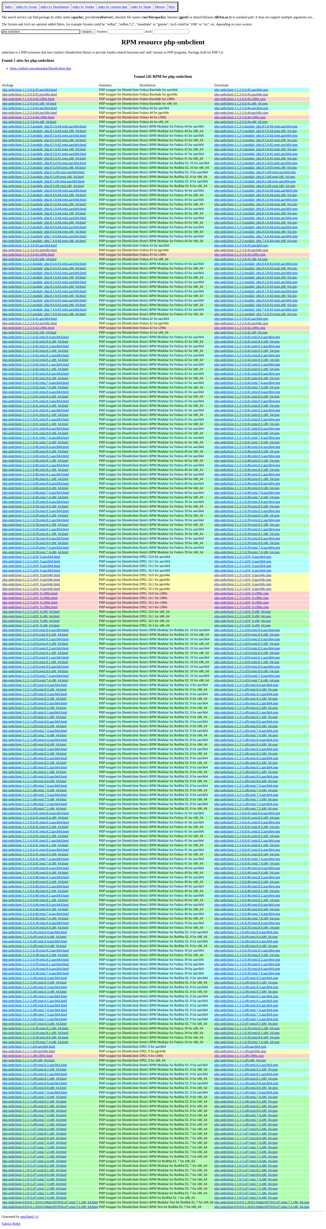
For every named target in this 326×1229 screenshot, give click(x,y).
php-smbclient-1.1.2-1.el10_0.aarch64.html (31, 557)
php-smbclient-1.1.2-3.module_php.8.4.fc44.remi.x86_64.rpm (255, 195)
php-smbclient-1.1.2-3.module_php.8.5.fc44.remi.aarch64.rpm (256, 126)
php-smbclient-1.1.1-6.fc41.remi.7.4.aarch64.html (35, 859)
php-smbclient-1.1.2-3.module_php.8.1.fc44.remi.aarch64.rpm (256, 218)
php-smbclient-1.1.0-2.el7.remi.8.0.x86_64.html (34, 1175)
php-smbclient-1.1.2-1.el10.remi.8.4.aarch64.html (35, 630)
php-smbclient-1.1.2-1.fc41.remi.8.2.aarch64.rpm (247, 410)
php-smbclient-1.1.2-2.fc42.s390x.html (28, 328)
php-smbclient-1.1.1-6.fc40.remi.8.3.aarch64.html (35, 877)
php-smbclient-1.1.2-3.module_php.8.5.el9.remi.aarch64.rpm (255, 172)
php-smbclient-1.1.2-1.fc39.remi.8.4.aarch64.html (35, 502)
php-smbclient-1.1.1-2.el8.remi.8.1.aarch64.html (34, 1001)
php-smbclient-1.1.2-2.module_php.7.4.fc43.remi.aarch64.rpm (256, 309)
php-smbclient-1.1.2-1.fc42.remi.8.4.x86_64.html (35, 341)
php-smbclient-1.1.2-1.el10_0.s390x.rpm (241, 593)
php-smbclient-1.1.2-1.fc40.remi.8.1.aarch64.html (35, 474)
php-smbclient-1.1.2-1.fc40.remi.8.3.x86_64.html (35, 460)
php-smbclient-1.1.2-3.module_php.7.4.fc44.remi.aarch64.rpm (256, 236)
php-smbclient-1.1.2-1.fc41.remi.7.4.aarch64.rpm (247, 437)
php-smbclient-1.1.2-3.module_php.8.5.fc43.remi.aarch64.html (44, 135)
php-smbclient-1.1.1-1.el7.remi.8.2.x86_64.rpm (246, 1129)
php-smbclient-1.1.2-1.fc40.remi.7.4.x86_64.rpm (247, 497)
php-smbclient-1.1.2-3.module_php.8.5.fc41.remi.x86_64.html (44, 158)
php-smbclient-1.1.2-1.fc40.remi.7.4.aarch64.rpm (247, 492)
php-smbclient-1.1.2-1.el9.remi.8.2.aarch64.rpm (246, 703)
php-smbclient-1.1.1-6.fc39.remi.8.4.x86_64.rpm (247, 927)
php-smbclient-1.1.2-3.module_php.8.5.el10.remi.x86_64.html (43, 167)
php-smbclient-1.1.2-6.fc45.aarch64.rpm (241, 90)
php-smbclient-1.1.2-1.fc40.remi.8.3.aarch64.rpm (247, 456)
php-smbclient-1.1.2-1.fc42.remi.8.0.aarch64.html (35, 373)
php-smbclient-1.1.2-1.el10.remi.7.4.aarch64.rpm (247, 676)
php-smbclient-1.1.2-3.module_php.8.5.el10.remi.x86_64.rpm (255, 167)
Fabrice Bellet (11, 1223)
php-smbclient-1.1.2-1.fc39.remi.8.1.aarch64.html (35, 529)
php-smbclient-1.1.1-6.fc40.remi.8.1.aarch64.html (35, 895)
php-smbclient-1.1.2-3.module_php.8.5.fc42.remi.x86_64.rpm (255, 149)
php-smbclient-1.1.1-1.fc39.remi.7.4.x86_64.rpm (247, 1042)
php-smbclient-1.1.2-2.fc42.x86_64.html (29, 332)
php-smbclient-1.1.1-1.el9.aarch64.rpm (240, 1046)
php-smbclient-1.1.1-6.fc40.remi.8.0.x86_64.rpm (247, 909)
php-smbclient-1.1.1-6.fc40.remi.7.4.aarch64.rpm (247, 914)
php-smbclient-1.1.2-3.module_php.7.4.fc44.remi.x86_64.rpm (255, 241)
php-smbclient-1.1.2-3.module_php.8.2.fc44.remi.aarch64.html (44, 209)
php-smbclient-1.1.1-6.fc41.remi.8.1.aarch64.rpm (247, 840)
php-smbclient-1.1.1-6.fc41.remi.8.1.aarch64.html (35, 840)
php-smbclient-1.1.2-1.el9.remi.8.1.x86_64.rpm (246, 717)
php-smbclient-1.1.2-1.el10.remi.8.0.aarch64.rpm (247, 666)
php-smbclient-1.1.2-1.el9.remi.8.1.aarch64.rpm (246, 712)
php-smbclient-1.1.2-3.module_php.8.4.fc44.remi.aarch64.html (44, 190)
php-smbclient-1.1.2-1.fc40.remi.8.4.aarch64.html (35, 447)
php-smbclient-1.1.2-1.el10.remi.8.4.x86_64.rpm (246, 634)
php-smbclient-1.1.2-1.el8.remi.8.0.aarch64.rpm (246, 776)
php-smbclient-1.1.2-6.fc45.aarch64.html (29, 90)
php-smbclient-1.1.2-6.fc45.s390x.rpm (240, 99)
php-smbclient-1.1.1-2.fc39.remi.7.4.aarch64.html (35, 973)
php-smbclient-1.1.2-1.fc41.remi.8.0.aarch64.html (35, 428)
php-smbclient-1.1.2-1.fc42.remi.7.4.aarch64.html (35, 383)
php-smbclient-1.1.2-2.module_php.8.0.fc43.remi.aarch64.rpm (256, 300)
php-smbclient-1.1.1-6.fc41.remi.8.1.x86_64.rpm (247, 845)
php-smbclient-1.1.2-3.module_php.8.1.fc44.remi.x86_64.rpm (255, 222)
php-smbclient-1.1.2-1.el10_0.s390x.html (29, 593)
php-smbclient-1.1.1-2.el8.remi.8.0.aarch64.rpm (246, 1005)
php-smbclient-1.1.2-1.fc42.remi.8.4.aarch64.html (35, 337)
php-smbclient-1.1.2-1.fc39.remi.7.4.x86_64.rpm (247, 552)
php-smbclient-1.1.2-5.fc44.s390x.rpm (240, 117)
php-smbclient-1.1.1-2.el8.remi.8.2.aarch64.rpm (246, 996)
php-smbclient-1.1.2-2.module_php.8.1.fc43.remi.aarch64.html (44, 291)
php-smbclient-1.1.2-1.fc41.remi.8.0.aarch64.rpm (247, 428)
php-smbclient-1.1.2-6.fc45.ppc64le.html (29, 94)
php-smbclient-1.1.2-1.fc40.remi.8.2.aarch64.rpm (247, 465)
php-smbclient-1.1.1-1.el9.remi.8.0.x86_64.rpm (246, 1088)
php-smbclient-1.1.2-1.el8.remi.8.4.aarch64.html (34, 740)
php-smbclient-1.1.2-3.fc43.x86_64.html (29, 259)
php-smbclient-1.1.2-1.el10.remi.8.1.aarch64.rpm (247, 657)
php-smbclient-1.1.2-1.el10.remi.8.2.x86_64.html (35, 653)
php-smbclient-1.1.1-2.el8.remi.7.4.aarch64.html (34, 1010)
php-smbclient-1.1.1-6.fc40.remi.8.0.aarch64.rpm (247, 904)
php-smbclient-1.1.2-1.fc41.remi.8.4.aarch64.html (35, 392)
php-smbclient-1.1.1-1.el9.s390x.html (27, 1056)
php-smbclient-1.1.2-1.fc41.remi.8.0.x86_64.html (35, 433)
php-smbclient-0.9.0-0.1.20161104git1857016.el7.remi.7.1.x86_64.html (50, 1202)
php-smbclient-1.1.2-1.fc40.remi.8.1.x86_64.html (35, 479)
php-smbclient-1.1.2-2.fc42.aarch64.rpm (241, 318)
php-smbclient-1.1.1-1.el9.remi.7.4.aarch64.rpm (246, 1092)
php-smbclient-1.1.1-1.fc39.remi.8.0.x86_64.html (35, 1037)
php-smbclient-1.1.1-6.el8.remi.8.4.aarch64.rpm (246, 941)
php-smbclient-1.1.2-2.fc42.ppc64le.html (29, 323)
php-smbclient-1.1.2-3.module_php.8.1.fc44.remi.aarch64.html (44, 218)
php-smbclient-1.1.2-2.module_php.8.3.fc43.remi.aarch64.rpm (256, 273)
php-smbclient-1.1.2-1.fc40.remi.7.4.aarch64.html (35, 492)
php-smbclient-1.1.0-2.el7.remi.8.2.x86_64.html (34, 1165)
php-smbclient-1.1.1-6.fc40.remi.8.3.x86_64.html (35, 882)
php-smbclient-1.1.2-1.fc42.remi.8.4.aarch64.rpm (247, 337)
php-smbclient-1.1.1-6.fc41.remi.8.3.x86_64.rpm (247, 827)
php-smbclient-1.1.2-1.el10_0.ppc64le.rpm (242, 575)
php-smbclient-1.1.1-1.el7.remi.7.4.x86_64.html (34, 1143)
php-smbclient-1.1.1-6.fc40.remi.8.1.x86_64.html (35, 900)
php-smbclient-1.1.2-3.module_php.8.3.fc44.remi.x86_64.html (44, 204)
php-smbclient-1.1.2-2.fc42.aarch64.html (29, 318)
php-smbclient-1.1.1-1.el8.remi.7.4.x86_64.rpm (246, 1115)
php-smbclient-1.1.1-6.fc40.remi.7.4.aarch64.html (35, 914)
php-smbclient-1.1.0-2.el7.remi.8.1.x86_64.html (34, 1170)
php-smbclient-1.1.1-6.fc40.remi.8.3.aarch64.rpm (247, 877)
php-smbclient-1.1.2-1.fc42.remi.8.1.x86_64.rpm (247, 369)
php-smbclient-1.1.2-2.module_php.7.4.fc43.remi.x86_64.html (44, 314)
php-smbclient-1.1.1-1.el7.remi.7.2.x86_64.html (34, 1152)
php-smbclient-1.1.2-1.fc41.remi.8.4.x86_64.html (35, 396)
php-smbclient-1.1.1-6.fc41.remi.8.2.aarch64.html (35, 831)
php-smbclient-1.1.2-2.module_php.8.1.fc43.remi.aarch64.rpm (256, 291)
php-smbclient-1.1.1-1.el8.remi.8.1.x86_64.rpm (246, 1106)
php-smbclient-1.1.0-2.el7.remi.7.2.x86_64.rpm (246, 1188)
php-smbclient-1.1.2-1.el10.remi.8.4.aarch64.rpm (247, 630)
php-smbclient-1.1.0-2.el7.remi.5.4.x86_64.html (34, 1197)
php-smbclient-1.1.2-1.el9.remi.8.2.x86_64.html (34, 708)
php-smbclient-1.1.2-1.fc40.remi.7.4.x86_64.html (35, 497)
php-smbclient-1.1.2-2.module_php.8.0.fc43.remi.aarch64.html (44, 300)
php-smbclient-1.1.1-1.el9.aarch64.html (28, 1046)
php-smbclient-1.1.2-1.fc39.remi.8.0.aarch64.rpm (247, 538)
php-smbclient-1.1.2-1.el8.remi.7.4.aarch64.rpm (246, 785)
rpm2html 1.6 (29, 1216)
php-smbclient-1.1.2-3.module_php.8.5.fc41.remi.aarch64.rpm (256, 154)
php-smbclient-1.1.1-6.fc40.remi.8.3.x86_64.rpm (247, 882)
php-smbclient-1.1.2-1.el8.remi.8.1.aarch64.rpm (246, 767)
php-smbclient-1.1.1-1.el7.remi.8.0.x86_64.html (34, 1138)
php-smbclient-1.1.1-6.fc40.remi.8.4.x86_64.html (35, 872)
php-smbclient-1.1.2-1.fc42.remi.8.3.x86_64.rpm (247, 351)
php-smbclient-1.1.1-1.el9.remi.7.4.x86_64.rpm (246, 1097)
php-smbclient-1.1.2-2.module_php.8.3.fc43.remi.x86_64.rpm (255, 277)
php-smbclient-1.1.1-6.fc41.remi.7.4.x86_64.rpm (247, 863)
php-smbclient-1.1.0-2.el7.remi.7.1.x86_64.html (34, 1193)
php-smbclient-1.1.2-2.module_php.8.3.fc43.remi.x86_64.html (44, 277)
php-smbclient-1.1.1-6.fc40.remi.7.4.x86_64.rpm (247, 918)
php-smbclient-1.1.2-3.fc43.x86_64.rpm (241, 259)
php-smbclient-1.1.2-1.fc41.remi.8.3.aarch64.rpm (247, 401)
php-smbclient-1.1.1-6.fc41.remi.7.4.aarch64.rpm (247, 859)
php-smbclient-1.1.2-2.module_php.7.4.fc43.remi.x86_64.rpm (255, 314)
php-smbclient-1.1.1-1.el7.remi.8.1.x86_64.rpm (246, 1133)
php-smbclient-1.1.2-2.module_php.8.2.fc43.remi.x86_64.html (44, 286)
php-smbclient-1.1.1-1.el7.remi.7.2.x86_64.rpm (246, 1152)
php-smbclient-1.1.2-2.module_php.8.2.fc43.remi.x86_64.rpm (255, 286)
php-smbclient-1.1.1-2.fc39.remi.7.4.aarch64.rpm (247, 973)
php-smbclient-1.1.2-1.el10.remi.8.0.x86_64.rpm (246, 671)
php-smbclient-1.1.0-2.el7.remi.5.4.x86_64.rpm (246, 1197)
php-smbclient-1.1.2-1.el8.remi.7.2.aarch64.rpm (246, 804)
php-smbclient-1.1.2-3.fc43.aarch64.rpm (241, 245)
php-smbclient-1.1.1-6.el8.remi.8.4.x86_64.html (34, 946)
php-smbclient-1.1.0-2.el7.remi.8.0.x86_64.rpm (246, 1175)
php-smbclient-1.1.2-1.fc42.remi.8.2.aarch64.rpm (247, 355)
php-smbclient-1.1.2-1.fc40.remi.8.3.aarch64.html (35, 456)
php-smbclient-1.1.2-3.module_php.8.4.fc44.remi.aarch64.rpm (256, 190)
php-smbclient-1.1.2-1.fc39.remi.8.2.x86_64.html (35, 524)
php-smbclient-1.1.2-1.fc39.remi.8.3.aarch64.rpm (247, 511)
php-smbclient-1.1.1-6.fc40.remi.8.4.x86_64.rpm (247, 872)
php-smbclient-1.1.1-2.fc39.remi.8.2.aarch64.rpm (247, 959)
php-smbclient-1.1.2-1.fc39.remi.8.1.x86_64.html (35, 534)
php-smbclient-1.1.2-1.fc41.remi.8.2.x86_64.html (35, 415)
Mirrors (160, 7)
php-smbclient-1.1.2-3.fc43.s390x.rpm (240, 254)
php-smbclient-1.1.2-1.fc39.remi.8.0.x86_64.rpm (247, 543)
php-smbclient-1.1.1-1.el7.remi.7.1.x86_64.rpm (246, 1156)
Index (8, 7)
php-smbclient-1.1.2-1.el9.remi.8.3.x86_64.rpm (246, 698)
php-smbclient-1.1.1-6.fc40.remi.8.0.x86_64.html (35, 909)
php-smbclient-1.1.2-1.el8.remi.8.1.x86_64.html (34, 772)
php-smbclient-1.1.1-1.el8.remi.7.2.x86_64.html (34, 1124)
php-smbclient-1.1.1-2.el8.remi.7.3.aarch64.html (34, 1014)
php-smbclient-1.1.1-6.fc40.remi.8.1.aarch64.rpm (247, 895)
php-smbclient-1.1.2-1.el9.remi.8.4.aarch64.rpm (246, 685)
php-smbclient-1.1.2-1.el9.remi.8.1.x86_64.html (34, 717)
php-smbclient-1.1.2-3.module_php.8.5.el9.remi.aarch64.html (43, 172)
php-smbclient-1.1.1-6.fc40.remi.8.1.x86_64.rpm (247, 900)
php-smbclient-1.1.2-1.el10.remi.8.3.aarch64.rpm (247, 639)
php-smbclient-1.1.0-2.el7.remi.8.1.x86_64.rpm (246, 1170)
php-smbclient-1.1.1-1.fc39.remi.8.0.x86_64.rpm (247, 1037)
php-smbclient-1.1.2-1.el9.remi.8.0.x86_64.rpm (246, 726)
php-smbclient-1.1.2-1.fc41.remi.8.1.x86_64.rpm (247, 424)
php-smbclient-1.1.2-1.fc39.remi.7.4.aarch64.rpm (247, 547)
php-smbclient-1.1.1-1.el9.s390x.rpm (239, 1056)
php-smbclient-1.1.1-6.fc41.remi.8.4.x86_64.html (35, 817)
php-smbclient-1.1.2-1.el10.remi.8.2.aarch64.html (35, 648)
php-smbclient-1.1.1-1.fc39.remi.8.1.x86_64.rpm (247, 1033)
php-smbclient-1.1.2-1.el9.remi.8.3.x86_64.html (34, 698)
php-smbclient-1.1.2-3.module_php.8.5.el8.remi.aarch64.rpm (255, 181)
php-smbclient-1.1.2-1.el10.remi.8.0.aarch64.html (35, 666)
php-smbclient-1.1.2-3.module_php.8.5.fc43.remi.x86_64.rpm (255, 140)
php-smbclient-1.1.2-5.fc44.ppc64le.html (29, 112)
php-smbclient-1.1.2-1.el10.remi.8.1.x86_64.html (35, 662)
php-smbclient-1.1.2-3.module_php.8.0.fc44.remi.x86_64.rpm (255, 231)
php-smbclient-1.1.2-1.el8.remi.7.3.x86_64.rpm (246, 799)
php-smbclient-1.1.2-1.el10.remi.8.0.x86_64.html (35, 671)
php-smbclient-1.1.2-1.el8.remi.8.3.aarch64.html (34, 749)
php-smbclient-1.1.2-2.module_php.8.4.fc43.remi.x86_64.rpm (255, 268)
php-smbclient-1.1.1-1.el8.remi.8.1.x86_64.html (34, 1106)
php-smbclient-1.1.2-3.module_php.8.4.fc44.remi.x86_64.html (44, 195)
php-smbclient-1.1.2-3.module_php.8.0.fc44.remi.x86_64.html (44, 231)
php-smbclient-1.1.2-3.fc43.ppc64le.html (29, 250)
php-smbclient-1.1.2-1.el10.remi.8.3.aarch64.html (35, 639)
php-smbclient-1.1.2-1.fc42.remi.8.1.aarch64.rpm (247, 364)
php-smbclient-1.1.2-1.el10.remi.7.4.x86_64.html (35, 680)
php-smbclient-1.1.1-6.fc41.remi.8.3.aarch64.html (35, 822)
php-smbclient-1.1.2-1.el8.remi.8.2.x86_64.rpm (246, 763)
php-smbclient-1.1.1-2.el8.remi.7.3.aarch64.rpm (246, 1014)
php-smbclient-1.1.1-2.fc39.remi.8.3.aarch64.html (35, 950)
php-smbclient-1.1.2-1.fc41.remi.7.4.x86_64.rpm (247, 442)
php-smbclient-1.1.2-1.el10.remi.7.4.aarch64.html (35, 676)
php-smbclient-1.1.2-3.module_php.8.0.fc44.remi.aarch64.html (44, 227)
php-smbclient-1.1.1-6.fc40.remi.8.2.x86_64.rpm (247, 891)
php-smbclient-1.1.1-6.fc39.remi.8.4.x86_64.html (35, 927)
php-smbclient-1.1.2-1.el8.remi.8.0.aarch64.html (34, 776)
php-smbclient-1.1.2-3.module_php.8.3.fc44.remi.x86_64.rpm (255, 204)
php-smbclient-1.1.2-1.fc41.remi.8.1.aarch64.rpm (247, 419)
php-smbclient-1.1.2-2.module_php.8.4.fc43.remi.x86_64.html (44, 268)
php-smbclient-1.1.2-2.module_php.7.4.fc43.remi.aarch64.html (44, 309)
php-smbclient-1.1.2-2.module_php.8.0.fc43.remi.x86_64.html (44, 305)
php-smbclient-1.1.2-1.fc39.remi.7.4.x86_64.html (35, 552)
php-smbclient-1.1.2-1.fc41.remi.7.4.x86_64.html (35, 442)
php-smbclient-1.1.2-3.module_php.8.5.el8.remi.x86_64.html (43, 186)
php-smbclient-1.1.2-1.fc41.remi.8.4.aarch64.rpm (247, 392)
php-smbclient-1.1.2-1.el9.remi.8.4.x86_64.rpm (246, 689)
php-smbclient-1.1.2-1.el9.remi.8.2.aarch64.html (34, 703)
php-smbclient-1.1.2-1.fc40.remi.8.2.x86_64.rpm (247, 470)
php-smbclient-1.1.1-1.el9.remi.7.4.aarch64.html (34, 1092)
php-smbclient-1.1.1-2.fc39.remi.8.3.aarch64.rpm (247, 950)
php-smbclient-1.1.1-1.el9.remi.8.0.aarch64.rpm (246, 1083)
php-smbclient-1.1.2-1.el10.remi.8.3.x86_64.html (35, 644)
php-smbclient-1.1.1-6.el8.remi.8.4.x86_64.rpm (246, 946)
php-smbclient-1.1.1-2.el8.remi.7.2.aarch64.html (34, 1019)
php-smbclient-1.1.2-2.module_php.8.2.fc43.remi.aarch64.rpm (256, 282)
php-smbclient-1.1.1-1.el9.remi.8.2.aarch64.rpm (246, 1065)
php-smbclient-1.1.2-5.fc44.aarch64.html (29, 108)
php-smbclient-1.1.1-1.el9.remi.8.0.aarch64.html (34, 1083)
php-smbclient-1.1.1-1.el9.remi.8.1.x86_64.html (34, 1078)
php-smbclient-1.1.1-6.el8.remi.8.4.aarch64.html (34, 941)
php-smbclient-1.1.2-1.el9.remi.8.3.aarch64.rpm (246, 694)
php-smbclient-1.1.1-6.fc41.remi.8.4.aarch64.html (35, 813)
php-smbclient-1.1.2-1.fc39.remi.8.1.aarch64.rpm (247, 529)
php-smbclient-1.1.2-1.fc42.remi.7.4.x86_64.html (35, 387)
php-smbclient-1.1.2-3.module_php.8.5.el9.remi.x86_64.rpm (254, 177)
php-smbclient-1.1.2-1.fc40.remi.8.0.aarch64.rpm (247, 483)
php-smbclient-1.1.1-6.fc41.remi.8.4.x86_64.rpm (247, 817)
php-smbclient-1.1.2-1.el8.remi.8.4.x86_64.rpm (246, 744)
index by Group (26, 7)
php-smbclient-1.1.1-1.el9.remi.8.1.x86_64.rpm (246, 1078)
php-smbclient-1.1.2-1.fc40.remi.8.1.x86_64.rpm (247, 479)
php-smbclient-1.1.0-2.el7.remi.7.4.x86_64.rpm (246, 1179)
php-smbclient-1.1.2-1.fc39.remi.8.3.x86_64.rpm (247, 515)
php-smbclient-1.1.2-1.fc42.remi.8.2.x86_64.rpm (247, 360)
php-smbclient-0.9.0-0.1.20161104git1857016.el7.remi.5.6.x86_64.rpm (261, 1207)
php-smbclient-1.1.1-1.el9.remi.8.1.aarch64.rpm (246, 1074)
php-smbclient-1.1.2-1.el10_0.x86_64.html (30, 611)
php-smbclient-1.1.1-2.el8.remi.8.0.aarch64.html (34, 1005)
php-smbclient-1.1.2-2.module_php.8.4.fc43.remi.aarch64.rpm (256, 264)
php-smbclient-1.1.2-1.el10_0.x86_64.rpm (242, 611)
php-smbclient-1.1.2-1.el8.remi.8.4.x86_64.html (34, 744)
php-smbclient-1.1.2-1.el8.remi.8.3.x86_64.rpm (246, 753)
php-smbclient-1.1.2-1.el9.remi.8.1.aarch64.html (34, 712)
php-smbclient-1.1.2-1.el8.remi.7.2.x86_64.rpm (246, 808)
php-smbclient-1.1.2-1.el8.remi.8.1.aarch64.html (34, 767)
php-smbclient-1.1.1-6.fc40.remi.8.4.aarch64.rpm (247, 868)
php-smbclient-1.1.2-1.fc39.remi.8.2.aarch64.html (35, 520)
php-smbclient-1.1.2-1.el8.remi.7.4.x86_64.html (34, 790)
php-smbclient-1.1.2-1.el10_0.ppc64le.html (31, 575)
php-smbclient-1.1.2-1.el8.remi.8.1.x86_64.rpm (246, 772)
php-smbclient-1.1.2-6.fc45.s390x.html (28, 99)
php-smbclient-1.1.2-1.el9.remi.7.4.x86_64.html (34, 735)
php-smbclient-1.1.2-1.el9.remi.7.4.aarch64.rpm (246, 730)
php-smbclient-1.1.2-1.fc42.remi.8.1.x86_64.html (35, 369)
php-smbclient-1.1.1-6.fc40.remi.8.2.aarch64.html (35, 886)
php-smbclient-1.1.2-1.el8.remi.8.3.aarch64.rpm (246, 749)
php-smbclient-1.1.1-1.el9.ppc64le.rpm (240, 1051)
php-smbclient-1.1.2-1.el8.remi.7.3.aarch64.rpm (246, 795)
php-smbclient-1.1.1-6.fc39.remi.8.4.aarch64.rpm (247, 923)
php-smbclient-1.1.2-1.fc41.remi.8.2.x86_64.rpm (247, 415)
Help (172, 7)
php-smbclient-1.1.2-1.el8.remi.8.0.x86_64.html (34, 781)
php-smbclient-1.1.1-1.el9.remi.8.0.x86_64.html (34, 1088)
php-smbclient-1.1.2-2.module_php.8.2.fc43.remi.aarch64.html (44, 282)
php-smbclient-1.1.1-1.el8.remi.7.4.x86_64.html (34, 1115)
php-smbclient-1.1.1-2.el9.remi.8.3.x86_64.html (34, 982)
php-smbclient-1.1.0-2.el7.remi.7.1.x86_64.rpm (246, 1193)
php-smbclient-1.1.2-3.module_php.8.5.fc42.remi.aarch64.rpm (256, 144)
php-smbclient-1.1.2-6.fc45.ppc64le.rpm (241, 94)
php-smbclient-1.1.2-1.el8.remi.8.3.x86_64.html (34, 753)
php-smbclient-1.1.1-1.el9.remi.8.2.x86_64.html (34, 1069)
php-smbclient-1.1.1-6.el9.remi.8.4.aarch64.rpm (246, 932)
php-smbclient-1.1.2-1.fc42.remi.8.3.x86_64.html (35, 351)
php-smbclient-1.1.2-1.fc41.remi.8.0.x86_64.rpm (247, 433)
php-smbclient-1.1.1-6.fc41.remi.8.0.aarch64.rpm (247, 850)
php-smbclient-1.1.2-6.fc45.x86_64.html (29, 103)
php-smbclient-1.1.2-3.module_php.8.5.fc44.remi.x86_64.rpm (255, 131)
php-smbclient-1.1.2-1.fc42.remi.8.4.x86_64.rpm (247, 341)
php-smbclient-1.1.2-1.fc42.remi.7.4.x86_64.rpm (247, 387)
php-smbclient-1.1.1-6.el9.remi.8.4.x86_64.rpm (246, 937)
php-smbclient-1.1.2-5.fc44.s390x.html (28, 117)
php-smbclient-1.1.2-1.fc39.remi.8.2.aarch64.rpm (247, 520)
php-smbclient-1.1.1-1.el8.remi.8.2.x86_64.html (34, 1101)
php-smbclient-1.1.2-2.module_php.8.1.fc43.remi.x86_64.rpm (255, 296)
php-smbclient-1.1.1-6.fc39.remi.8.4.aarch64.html (35, 923)
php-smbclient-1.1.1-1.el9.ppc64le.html (28, 1051)
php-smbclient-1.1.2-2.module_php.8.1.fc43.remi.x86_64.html (44, 296)
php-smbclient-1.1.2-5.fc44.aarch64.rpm (241, 108)
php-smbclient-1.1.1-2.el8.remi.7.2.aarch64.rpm (246, 1019)
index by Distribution (55, 7)
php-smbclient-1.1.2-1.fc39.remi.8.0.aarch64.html (35, 538)
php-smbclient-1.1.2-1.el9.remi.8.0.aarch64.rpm (246, 721)
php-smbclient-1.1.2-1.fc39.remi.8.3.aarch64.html (35, 511)
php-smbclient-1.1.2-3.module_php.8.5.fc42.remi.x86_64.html (44, 149)
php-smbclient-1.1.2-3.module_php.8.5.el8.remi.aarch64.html (43, 181)
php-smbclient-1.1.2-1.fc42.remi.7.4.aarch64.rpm (247, 383)
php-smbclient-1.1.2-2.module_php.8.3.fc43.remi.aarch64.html (44, 273)
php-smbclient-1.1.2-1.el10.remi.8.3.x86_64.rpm (246, 644)
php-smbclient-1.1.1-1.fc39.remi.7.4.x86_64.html (35, 1042)
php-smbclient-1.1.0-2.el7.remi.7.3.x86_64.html (34, 1184)
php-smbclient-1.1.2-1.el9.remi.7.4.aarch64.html (34, 730)
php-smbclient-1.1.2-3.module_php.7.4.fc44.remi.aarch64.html (44, 236)
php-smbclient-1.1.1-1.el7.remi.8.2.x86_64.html (34, 1129)
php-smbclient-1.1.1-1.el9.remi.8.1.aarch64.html (34, 1074)
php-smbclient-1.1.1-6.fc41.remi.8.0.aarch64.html (35, 850)
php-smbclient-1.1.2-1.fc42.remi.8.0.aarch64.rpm (247, 373)
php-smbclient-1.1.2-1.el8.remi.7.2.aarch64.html (34, 804)
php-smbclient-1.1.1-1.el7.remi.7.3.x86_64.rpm (246, 1147)
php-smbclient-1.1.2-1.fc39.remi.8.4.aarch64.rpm (247, 502)
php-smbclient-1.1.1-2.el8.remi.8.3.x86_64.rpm (246, 991)
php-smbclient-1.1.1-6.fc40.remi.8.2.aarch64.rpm (247, 886)
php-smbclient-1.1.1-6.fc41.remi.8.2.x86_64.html (35, 836)
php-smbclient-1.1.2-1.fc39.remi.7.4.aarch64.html (35, 547)
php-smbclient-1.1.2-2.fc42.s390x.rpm (240, 328)
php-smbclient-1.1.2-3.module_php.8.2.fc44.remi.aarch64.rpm (256, 209)
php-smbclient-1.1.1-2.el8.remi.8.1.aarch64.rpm (246, 1001)
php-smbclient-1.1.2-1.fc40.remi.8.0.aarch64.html (35, 483)
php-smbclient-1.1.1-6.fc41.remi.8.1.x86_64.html (35, 845)
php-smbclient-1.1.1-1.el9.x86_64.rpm (240, 1060)
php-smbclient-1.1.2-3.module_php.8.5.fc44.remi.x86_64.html (44, 131)
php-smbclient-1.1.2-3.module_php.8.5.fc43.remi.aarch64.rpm (256, 135)
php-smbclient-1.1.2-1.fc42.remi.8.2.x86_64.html (35, 360)
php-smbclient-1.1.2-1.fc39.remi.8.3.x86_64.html (35, 515)
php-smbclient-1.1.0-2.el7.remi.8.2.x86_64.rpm (246, 1165)
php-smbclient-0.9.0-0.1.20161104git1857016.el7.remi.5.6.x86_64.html (50, 1207)
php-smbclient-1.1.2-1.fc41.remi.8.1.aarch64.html (35, 419)
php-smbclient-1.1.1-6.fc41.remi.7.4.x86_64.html (35, 863)
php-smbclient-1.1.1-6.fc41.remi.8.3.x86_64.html (35, 827)
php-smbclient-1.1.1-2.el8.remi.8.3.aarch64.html (34, 987)
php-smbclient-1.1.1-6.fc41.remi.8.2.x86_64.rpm (247, 836)
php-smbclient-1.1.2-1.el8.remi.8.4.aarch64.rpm (246, 740)
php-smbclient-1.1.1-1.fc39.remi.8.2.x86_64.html (35, 1028)
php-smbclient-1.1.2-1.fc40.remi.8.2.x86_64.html (35, 470)
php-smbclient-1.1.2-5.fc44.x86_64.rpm (241, 122)
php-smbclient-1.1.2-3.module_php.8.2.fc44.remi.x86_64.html (44, 213)
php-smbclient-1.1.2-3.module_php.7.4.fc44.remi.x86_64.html (44, 241)
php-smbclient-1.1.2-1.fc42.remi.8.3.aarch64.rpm (247, 346)
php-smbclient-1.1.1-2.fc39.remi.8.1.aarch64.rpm (247, 964)
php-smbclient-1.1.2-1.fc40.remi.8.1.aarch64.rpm (247, 474)
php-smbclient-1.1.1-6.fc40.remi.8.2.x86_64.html (35, 891)
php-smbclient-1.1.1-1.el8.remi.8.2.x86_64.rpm (246, 1101)
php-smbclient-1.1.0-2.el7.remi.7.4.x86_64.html (34, 1179)
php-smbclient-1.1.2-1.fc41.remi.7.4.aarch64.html (35, 437)
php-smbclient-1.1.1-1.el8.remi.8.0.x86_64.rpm (246, 1110)
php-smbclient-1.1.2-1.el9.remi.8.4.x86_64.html (34, 689)
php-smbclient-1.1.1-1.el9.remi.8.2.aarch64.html (34, 1065)
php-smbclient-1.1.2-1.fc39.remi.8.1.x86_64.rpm (247, 534)
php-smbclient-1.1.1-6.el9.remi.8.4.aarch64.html (34, 932)
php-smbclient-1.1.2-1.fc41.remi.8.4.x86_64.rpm (247, 396)
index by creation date (112, 7)
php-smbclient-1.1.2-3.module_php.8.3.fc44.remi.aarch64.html (44, 199)
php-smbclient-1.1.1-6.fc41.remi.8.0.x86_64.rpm (247, 854)
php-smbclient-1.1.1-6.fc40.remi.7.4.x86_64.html (35, 918)
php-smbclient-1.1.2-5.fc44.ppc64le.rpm (241, 112)
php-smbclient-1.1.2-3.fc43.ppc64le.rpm (241, 250)
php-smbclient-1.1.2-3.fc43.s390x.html (28, 254)
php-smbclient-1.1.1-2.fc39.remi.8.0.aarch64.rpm (247, 969)
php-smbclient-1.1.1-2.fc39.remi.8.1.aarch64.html (35, 964)
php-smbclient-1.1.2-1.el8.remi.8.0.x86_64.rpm (246, 781)
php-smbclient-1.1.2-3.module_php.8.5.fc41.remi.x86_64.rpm (255, 158)
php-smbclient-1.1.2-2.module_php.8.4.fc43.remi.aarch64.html (44, 264)
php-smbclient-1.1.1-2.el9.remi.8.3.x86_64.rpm (246, 982)
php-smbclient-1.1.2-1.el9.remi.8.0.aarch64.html (34, 721)
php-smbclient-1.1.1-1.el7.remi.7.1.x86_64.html (34, 1156)
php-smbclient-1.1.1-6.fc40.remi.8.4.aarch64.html (35, 868)
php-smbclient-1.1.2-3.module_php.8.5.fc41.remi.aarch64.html (44, 154)
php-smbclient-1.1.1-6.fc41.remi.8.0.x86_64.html (35, 854)
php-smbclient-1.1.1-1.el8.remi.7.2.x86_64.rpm (246, 1124)
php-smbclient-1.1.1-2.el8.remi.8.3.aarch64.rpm (246, 987)
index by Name (141, 7)
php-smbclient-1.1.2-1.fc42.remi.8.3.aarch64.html (35, 346)
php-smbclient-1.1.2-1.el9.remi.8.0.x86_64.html (34, 726)
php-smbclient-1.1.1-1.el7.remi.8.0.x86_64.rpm (246, 1138)
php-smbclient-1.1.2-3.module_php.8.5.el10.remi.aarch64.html (44, 163)
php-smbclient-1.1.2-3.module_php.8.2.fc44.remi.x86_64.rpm (255, 213)
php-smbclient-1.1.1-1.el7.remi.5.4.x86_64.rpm (246, 1161)
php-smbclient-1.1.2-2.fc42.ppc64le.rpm (241, 323)
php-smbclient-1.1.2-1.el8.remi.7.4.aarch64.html (34, 785)
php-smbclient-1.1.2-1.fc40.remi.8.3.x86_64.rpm (247, 460)
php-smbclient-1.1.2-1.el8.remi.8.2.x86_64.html (34, 763)
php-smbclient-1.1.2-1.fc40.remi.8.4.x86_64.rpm (247, 451)
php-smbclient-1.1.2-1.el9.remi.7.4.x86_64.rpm (246, 735)
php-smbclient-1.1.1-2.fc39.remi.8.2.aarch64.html (35, 959)
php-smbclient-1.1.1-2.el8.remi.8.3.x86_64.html (34, 991)
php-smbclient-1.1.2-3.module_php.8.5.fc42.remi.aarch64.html (44, 144)
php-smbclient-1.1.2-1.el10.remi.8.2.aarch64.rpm (247, 648)
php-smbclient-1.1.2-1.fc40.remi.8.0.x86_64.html (35, 488)
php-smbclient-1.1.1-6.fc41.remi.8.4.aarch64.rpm (247, 813)
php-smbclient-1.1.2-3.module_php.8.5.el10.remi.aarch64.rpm (255, 163)
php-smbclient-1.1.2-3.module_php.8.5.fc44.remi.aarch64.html (44, 126)
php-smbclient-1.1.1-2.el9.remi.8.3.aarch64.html (34, 978)
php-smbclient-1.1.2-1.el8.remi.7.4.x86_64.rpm (246, 790)
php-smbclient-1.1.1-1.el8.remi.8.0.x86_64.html (34, 1110)
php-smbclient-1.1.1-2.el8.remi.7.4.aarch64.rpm (246, 1010)
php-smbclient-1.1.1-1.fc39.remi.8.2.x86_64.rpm (247, 1028)
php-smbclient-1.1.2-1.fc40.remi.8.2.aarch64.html (35, 465)
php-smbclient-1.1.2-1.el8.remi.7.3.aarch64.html (34, 795)
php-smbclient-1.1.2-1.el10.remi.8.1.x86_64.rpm (246, 662)
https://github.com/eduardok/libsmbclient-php (40, 68)
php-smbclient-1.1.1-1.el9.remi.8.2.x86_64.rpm (246, 1069)
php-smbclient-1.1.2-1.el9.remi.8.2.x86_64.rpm (246, 708)
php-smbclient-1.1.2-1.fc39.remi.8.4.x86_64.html (35, 506)
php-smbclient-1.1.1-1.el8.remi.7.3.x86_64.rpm (246, 1120)
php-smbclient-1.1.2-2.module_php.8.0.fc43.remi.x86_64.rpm (255, 305)
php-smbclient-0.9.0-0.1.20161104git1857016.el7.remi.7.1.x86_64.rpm (261, 1202)
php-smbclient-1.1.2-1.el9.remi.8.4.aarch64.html (34, 685)
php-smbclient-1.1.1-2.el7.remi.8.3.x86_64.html (34, 1023)
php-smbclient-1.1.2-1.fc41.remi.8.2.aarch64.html (35, 410)
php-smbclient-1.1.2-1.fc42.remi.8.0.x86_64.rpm (247, 378)
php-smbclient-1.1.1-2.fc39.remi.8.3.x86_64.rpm (247, 955)
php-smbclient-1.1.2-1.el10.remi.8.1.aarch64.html (35, 657)
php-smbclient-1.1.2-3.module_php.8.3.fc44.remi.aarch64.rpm (256, 199)
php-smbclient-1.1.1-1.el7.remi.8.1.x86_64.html (34, 1133)
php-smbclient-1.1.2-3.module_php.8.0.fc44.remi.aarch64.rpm (256, 227)
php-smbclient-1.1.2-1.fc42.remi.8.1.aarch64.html (35, 364)
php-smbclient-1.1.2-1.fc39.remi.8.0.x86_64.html (35, 543)
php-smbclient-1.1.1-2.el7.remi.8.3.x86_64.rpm (246, 1023)
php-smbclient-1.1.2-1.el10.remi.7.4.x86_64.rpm (246, 680)
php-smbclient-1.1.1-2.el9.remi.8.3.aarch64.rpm (246, 978)
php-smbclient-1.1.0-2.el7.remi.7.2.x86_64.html (34, 1188)
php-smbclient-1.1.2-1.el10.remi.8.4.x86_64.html (35, 634)
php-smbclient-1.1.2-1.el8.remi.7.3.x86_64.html (34, 799)
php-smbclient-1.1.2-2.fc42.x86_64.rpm (241, 332)
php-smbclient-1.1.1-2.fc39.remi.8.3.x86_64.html (35, 955)
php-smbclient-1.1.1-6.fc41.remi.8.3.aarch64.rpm (247, 822)
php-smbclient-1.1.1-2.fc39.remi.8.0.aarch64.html (35, 969)
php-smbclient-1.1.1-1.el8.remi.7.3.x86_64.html (34, 1120)
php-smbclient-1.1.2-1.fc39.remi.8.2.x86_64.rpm (247, 524)
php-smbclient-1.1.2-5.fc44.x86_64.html (29, 122)
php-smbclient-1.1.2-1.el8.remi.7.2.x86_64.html (34, 808)
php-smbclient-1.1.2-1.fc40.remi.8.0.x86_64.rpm (247, 488)
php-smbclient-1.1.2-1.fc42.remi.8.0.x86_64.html (35, 378)
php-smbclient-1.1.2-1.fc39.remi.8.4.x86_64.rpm (247, 506)
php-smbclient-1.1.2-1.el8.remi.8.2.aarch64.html (34, 758)
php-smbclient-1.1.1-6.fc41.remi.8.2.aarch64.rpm (247, 831)
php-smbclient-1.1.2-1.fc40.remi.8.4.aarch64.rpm (247, 447)
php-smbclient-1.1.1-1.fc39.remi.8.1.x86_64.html (35, 1033)
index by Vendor (83, 7)
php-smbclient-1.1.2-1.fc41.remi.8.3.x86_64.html (35, 405)
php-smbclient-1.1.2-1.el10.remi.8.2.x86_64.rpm (246, 653)
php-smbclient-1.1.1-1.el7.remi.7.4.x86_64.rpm (246, 1143)
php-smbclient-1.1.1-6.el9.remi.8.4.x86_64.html (34, 937)
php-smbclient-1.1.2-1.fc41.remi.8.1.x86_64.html (35, 424)
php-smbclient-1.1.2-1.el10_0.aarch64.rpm (242, 557)
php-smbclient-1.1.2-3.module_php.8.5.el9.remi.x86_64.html (43, 177)
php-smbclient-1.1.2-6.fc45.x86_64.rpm (241, 103)
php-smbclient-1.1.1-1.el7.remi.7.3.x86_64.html (34, 1147)
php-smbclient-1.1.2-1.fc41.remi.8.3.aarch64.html (35, 401)
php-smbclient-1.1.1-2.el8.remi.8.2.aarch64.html (34, 996)
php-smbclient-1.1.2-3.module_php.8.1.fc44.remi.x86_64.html (44, 222)
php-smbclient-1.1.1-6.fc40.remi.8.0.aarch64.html (35, 904)
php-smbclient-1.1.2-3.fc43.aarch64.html (29, 245)
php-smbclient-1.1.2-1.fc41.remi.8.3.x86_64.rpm (247, 405)
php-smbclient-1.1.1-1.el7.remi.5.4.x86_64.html (34, 1161)
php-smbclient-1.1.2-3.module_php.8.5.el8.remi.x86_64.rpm (254, 186)
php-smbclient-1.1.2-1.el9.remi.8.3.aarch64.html (34, 694)
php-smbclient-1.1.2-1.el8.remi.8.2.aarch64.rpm (246, 758)
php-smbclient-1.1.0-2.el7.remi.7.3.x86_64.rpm (246, 1184)
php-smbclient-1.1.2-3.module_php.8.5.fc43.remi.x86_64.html (44, 140)
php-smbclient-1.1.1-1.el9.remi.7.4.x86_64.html (34, 1097)
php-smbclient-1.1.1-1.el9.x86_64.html (28, 1060)
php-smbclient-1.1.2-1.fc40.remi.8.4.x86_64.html (35, 451)
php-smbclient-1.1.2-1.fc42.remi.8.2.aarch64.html (35, 355)
